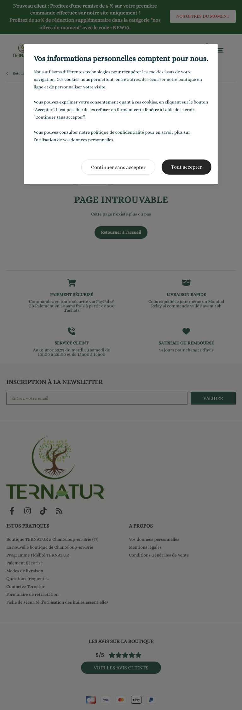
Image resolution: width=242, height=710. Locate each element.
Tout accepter (186, 167)
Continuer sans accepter (118, 167)
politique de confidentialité (117, 132)
